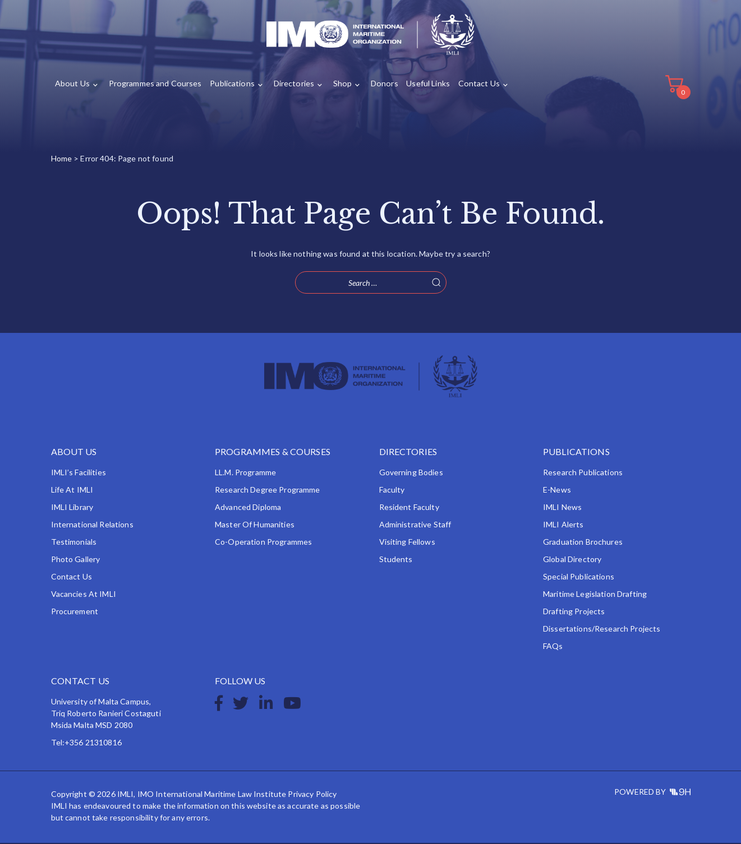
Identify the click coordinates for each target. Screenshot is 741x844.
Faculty (392, 490)
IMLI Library (72, 508)
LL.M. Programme (245, 473)
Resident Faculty (409, 508)
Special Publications (578, 577)
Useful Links (423, 85)
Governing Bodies (411, 473)
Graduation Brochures (583, 543)
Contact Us (473, 85)
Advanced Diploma (248, 508)
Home (61, 159)
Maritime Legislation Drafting (595, 595)
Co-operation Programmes (263, 543)
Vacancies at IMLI (83, 595)
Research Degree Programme (267, 490)
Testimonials (74, 543)
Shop (339, 85)
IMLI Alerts (563, 525)
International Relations (92, 525)
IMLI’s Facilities (78, 473)
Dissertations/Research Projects (601, 629)
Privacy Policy (312, 795)
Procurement (75, 612)
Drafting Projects (574, 612)
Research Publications (583, 473)
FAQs (553, 647)
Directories (291, 85)
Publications (230, 85)
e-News (557, 490)
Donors (380, 85)
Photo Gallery (75, 560)
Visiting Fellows (407, 543)
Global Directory (572, 560)
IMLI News (562, 508)
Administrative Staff (415, 525)
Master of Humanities (254, 525)
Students (396, 560)
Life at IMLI (72, 490)
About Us (72, 85)
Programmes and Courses (154, 85)
